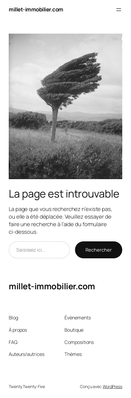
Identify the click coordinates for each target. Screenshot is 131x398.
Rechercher (98, 250)
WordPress (112, 386)
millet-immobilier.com (36, 9)
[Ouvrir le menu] (118, 9)
